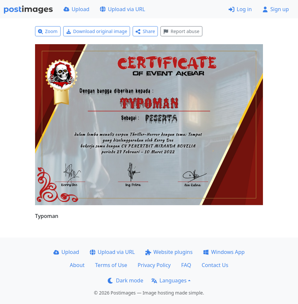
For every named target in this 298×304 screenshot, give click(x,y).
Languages (168, 280)
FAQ (186, 265)
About (77, 265)
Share (145, 31)
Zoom (48, 31)
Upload (76, 9)
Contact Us (215, 265)
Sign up (275, 9)
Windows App (224, 252)
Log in (240, 9)
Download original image (96, 31)
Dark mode (125, 280)
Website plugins (169, 252)
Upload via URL (122, 9)
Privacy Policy (154, 265)
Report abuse (181, 31)
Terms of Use (111, 265)
